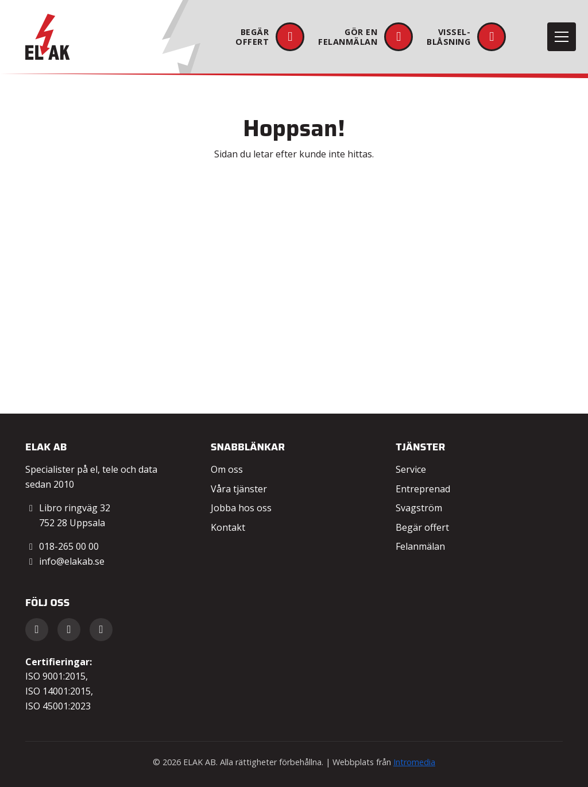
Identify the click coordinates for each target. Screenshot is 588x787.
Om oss (227, 469)
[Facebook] (36, 629)
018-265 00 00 (69, 546)
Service (411, 469)
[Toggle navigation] (561, 36)
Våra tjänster (239, 489)
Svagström (419, 507)
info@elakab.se (72, 561)
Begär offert (422, 527)
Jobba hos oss (241, 507)
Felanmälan (420, 546)
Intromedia (414, 762)
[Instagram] (101, 629)
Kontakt (228, 527)
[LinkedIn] (68, 629)
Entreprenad (423, 489)
